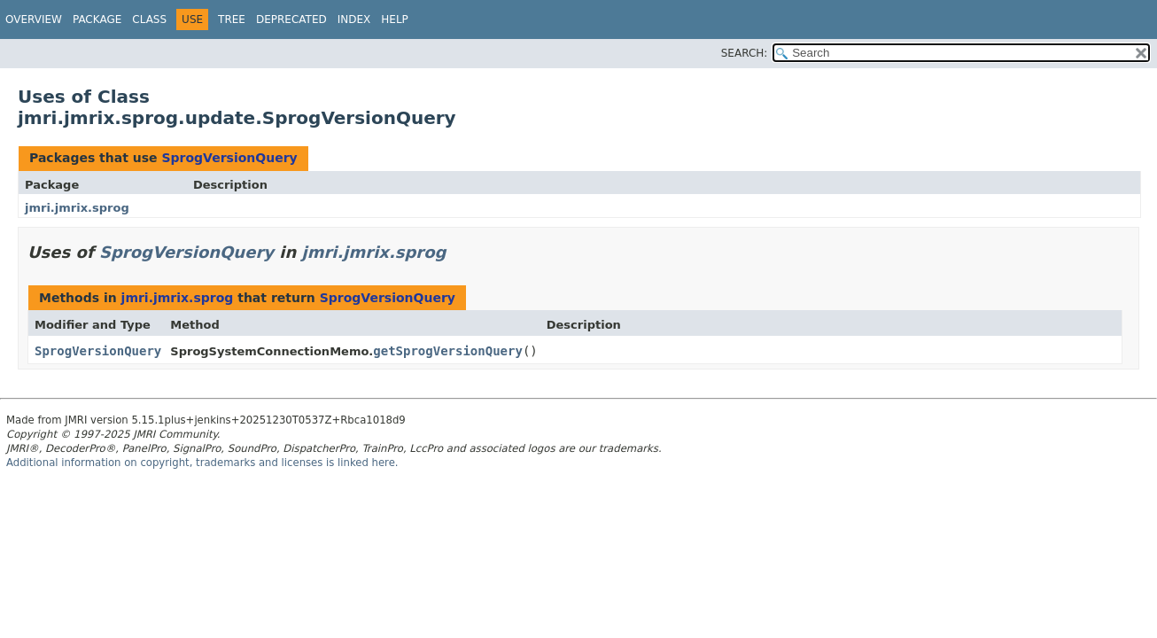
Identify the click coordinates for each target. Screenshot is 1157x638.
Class (149, 19)
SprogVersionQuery (229, 158)
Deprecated (291, 19)
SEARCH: (744, 53)
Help (394, 19)
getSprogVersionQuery (448, 351)
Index (354, 19)
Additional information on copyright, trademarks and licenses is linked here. (202, 462)
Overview (33, 19)
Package (97, 19)
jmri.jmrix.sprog (77, 207)
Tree (231, 19)
